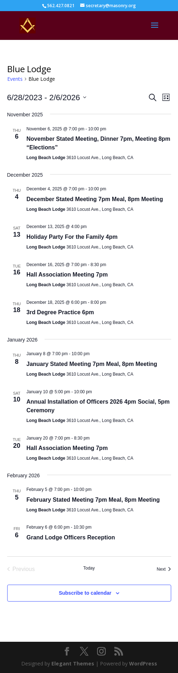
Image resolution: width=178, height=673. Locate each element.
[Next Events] (164, 569)
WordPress (143, 663)
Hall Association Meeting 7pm (67, 274)
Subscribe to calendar (85, 593)
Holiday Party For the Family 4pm (72, 237)
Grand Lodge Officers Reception (71, 537)
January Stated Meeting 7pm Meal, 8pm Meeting (92, 364)
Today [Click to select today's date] (89, 568)
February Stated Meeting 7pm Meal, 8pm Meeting (93, 500)
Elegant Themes (72, 663)
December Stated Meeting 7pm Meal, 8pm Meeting (95, 199)
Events (15, 78)
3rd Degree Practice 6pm (60, 312)
